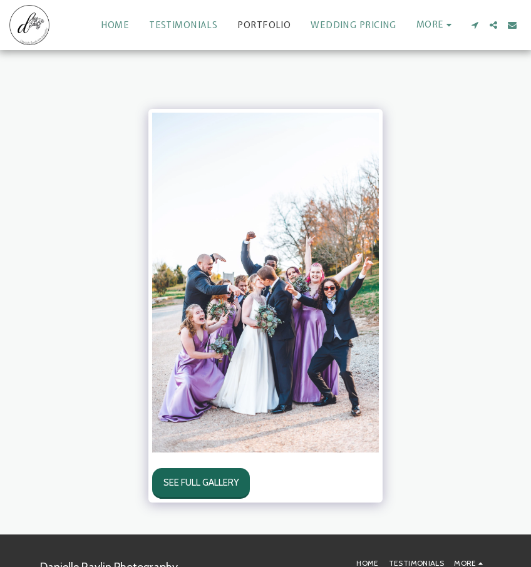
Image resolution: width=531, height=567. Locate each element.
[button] (474, 25)
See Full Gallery (201, 482)
